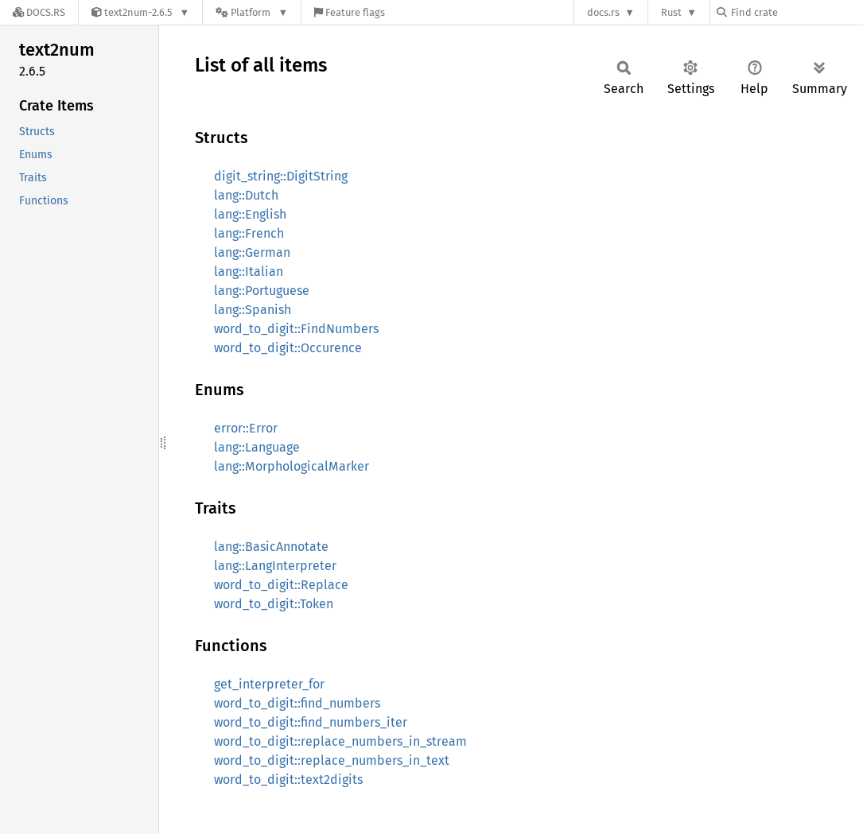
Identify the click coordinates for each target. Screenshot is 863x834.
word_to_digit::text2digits (288, 779)
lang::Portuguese (261, 290)
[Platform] (252, 12)
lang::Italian (248, 271)
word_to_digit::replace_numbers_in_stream (340, 741)
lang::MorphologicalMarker (291, 466)
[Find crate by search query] (796, 12)
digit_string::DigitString (281, 176)
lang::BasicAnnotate (271, 546)
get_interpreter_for (269, 684)
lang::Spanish (252, 309)
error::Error (246, 428)
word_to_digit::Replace (281, 584)
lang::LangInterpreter (275, 565)
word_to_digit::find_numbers (297, 703)
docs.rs (603, 12)
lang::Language (257, 447)
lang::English (250, 214)
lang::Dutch (246, 195)
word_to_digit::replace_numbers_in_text (331, 760)
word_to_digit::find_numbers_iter (310, 722)
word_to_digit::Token (273, 603)
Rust (671, 12)
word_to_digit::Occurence (288, 347)
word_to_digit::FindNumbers (296, 328)
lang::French (249, 233)
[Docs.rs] (39, 12)
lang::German (252, 252)
